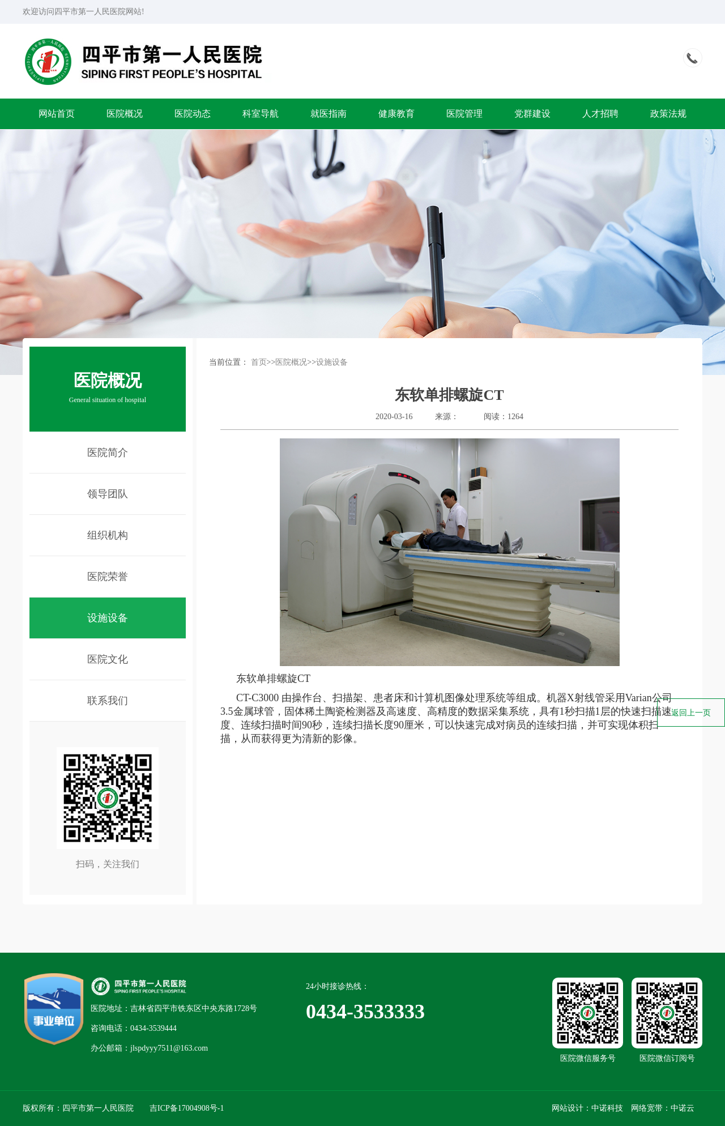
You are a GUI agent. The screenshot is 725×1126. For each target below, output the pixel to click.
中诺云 (682, 1108)
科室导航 (260, 113)
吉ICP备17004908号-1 (187, 1108)
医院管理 (464, 113)
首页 (259, 362)
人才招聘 (600, 113)
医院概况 (124, 113)
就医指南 (328, 113)
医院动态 (192, 113)
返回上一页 (691, 713)
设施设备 (332, 362)
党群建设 (532, 113)
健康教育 (396, 113)
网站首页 (57, 113)
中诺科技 (607, 1108)
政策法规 (668, 113)
